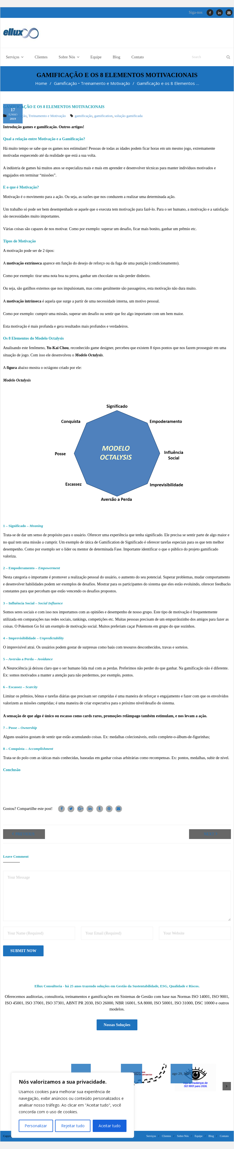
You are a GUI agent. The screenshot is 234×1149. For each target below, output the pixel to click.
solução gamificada (128, 116)
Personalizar (36, 1125)
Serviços (151, 1136)
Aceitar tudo (110, 1125)
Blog (211, 1136)
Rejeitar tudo (72, 1125)
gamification (103, 116)
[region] (72, 1105)
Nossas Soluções (117, 1025)
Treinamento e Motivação (105, 83)
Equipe (198, 1136)
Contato (224, 1136)
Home (41, 83)
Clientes (166, 1136)
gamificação (84, 116)
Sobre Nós (183, 1136)
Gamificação (65, 83)
